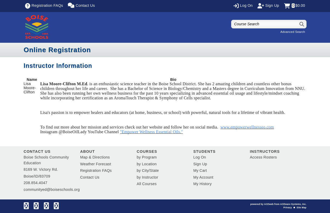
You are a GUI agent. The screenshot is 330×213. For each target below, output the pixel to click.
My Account (203, 177)
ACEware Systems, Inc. (293, 204)
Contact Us (89, 177)
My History (202, 184)
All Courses (147, 184)
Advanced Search (292, 31)
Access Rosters (263, 157)
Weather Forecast (95, 164)
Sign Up (200, 164)
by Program (147, 157)
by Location (147, 164)
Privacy (287, 207)
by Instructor (147, 177)
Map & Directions (95, 157)
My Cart (200, 170)
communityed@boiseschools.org (52, 189)
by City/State (148, 170)
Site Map (301, 207)
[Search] (301, 24)
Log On (199, 157)
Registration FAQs (96, 170)
